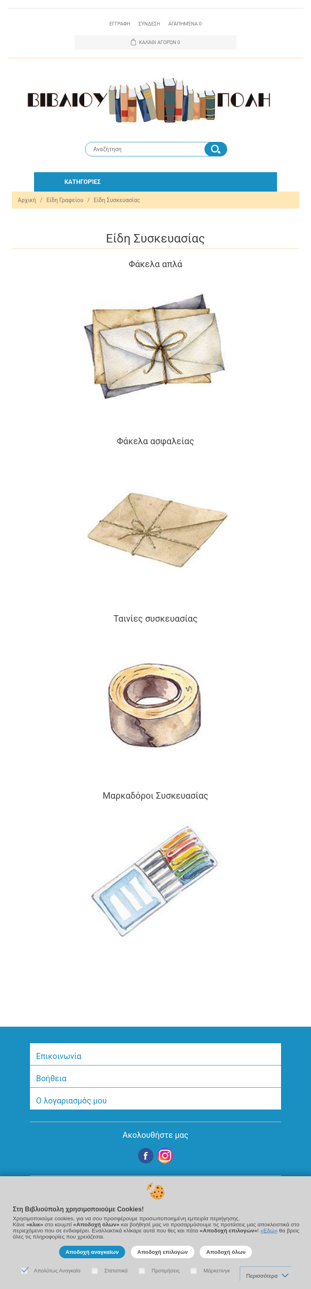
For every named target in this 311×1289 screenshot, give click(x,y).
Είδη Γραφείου (65, 200)
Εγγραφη (119, 24)
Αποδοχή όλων (225, 1252)
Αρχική (27, 200)
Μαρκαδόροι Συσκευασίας (156, 796)
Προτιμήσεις (165, 1271)
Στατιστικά (116, 1271)
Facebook (145, 1155)
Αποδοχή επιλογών (162, 1252)
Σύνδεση (149, 24)
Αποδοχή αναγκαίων (92, 1252)
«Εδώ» (268, 1231)
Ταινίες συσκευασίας (155, 619)
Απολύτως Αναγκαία (57, 1271)
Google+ (165, 1155)
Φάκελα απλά (156, 264)
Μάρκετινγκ (216, 1271)
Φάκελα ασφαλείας (155, 441)
